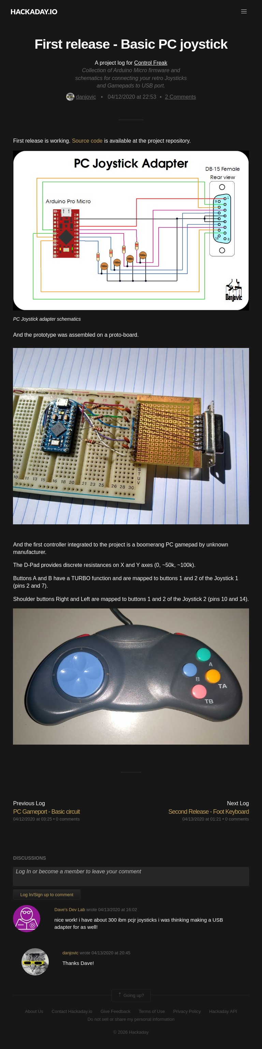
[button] (244, 11)
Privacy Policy (187, 1011)
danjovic (81, 97)
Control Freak (150, 63)
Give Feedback (115, 1011)
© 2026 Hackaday (131, 1032)
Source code (87, 141)
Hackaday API (223, 1011)
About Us (34, 1011)
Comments (180, 97)
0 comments (68, 819)
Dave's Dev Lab (69, 909)
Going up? (130, 995)
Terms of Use (152, 1011)
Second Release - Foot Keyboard (208, 811)
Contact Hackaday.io (72, 1011)
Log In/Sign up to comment (46, 894)
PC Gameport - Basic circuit (46, 811)
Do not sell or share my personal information (130, 1019)
